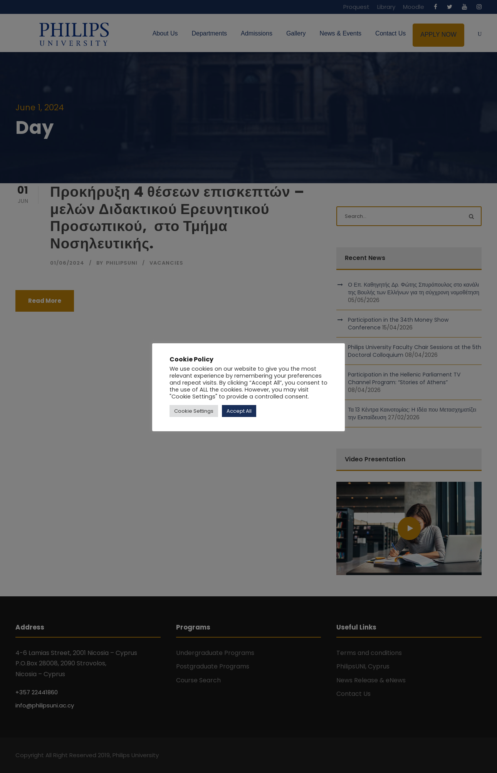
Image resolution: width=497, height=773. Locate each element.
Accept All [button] (239, 411)
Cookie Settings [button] (193, 411)
